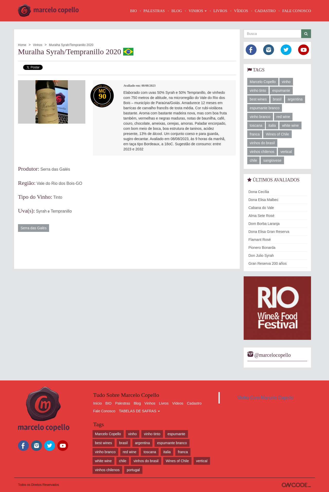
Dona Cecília (259, 192)
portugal (133, 470)
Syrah (41, 211)
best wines (258, 99)
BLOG (176, 11)
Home (22, 45)
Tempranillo (61, 211)
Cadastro (194, 403)
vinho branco (260, 117)
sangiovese (272, 160)
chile (253, 160)
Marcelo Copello (263, 82)
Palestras (154, 11)
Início (97, 403)
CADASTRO (265, 11)
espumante (281, 90)
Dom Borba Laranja (264, 224)
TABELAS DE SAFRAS (139, 411)
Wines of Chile (277, 134)
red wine (283, 117)
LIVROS (220, 11)
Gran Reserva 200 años (268, 263)
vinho (286, 82)
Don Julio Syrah (261, 255)
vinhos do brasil (262, 143)
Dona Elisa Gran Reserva (269, 232)
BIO (133, 11)
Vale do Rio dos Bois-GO (59, 183)
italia (272, 125)
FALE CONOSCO (296, 11)
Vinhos (37, 45)
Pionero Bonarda (262, 247)
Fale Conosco (104, 411)
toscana (256, 125)
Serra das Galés (55, 169)
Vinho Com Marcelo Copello (265, 397)
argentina (295, 99)
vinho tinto (258, 90)
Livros (164, 403)
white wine (290, 125)
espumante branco (265, 108)
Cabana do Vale (261, 208)
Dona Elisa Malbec (264, 200)
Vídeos (178, 403)
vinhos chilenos (262, 152)
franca (255, 134)
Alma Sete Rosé (262, 216)
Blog (137, 403)
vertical (286, 152)
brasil (277, 99)
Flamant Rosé (260, 240)
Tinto (57, 197)
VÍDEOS (241, 11)
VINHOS (198, 11)
